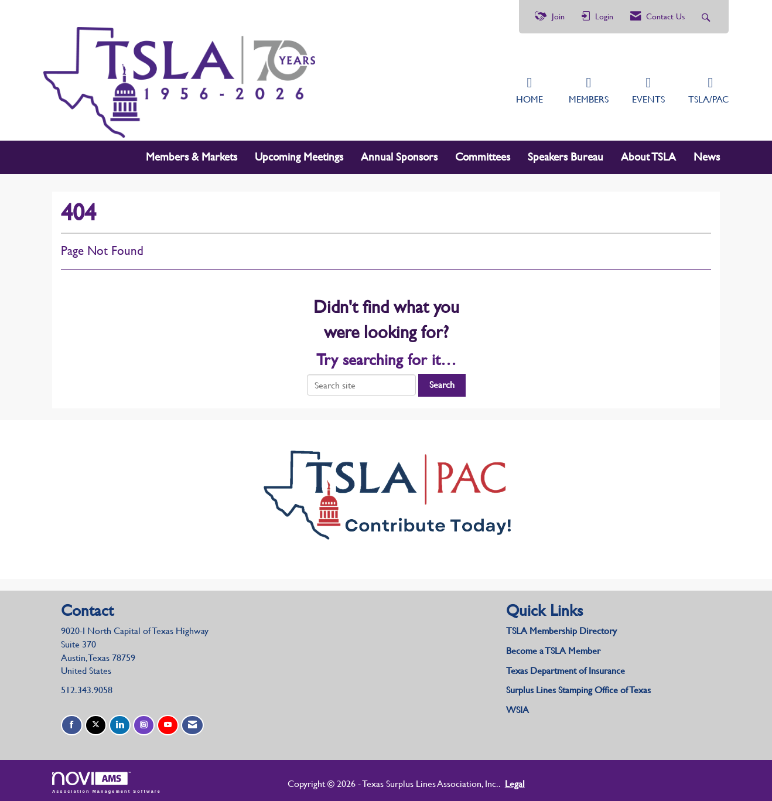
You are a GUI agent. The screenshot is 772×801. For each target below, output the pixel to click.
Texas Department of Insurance (566, 667)
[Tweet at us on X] (96, 723)
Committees (482, 154)
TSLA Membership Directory (561, 627)
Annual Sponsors (399, 154)
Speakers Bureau (565, 154)
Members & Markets (191, 154)
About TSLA (648, 154)
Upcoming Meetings (299, 154)
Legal (484, 780)
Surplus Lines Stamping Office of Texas (578, 687)
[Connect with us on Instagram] (144, 723)
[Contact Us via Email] (192, 723)
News (707, 154)
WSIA (517, 707)
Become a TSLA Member (553, 647)
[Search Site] (707, 16)
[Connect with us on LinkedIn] (120, 723)
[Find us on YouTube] (168, 723)
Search (442, 381)
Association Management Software (106, 779)
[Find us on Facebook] (72, 723)
